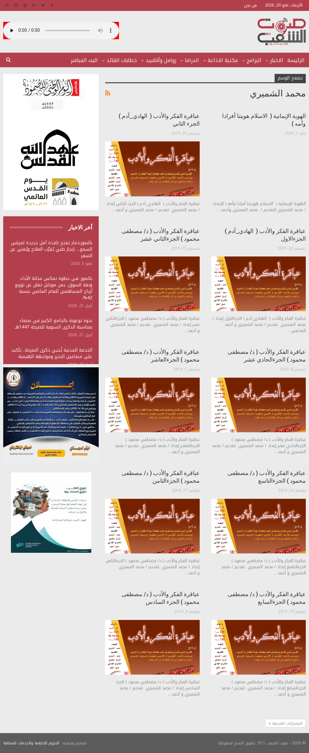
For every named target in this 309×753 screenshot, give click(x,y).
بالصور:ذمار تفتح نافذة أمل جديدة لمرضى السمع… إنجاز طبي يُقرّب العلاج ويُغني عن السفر (51, 249)
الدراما (192, 60)
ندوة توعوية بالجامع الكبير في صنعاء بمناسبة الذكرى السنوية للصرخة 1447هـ (53, 323)
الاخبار (276, 60)
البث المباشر (84, 60)
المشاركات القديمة (285, 723)
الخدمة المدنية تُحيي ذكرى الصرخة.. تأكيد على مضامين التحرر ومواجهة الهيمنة (51, 353)
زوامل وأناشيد (161, 60)
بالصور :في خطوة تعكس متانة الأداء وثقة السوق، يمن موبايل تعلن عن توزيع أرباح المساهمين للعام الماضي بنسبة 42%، (53, 288)
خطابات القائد (121, 60)
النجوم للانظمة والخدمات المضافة (31, 743)
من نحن (250, 5)
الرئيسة (295, 60)
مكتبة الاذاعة (223, 60)
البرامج (254, 60)
